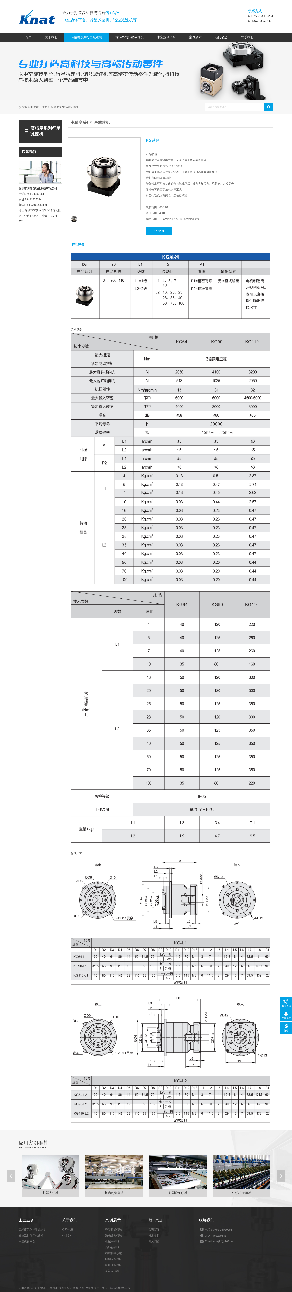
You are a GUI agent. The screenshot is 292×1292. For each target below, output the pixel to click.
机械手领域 (112, 1241)
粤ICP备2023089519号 (116, 1287)
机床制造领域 (113, 1265)
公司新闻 (154, 1229)
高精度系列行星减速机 (86, 37)
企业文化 (67, 1235)
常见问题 (154, 1241)
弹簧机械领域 (113, 1229)
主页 (45, 107)
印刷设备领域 (113, 1259)
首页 (28, 37)
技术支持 (154, 1235)
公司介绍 (67, 1229)
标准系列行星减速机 (129, 37)
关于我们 (51, 37)
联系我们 (247, 37)
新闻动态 (221, 37)
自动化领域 (112, 1247)
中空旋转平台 (166, 37)
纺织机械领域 (113, 1253)
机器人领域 (112, 1270)
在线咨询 (158, 230)
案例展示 (195, 37)
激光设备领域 (113, 1235)
